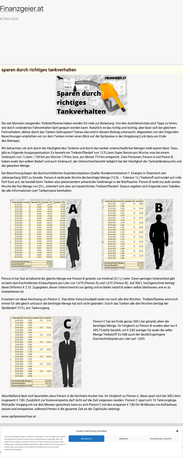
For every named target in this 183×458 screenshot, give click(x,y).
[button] (177, 431)
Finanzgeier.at (22, 8)
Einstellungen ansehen (161, 438)
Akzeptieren (86, 438)
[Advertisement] (91, 43)
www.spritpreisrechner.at (18, 416)
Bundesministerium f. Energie (121, 173)
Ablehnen (123, 438)
